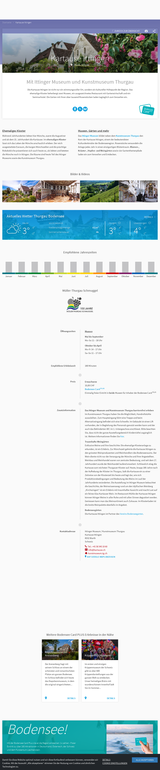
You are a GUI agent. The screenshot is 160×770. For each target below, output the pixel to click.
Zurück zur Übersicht (126, 30)
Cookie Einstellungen (114, 763)
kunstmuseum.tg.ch (96, 553)
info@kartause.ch (95, 549)
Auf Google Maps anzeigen (100, 556)
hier (122, 436)
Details (149, 216)
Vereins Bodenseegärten (131, 513)
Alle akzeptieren (145, 760)
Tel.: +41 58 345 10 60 (96, 546)
